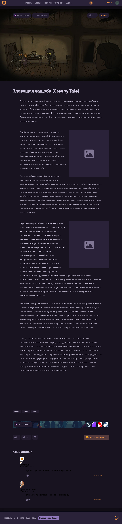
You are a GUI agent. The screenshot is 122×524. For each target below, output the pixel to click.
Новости (48, 3)
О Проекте (19, 518)
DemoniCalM (25, 464)
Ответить (98, 475)
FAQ (28, 518)
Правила (8, 518)
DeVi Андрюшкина (28, 489)
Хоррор (34, 412)
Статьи (38, 3)
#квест (25, 412)
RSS (34, 518)
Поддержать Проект (48, 518)
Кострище (58, 3)
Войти (110, 3)
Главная (28, 3)
